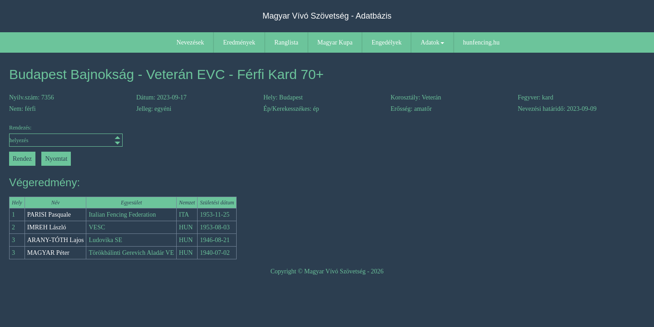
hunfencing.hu (481, 42)
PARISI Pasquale (49, 214)
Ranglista (286, 42)
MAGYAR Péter (48, 252)
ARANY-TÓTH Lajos (55, 240)
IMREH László (46, 227)
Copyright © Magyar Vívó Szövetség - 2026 (326, 271)
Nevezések (190, 42)
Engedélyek (386, 42)
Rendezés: (66, 135)
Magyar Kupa (334, 42)
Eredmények (239, 42)
